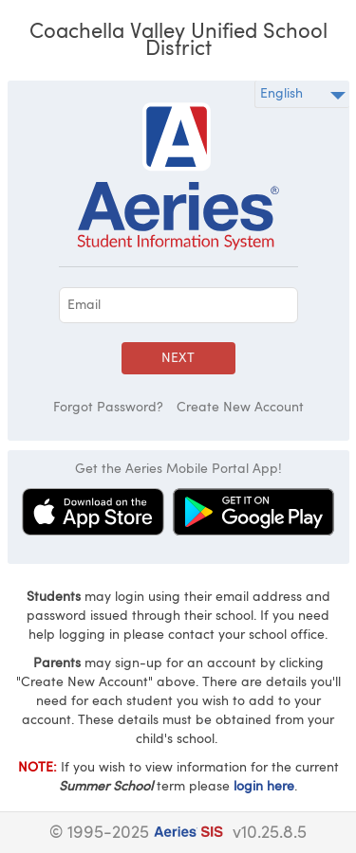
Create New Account (240, 407)
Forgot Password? (108, 407)
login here (264, 786)
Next (178, 358)
